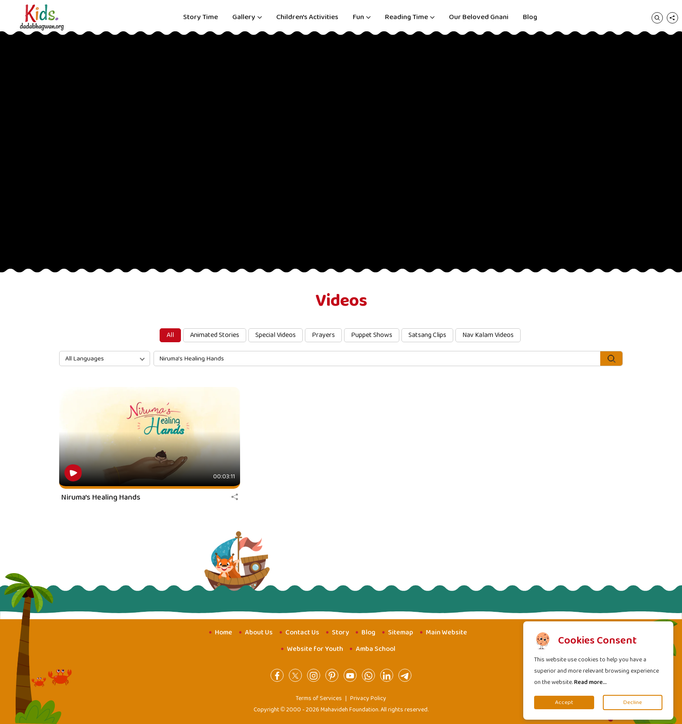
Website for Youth (315, 649)
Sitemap (400, 632)
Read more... (590, 682)
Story (340, 632)
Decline (632, 702)
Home (223, 632)
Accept (564, 702)
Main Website (446, 632)
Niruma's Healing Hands (100, 497)
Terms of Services (319, 698)
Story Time (200, 17)
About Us (259, 632)
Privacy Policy (368, 698)
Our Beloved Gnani (478, 17)
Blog (530, 17)
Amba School (375, 649)
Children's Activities (307, 17)
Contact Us (302, 632)
